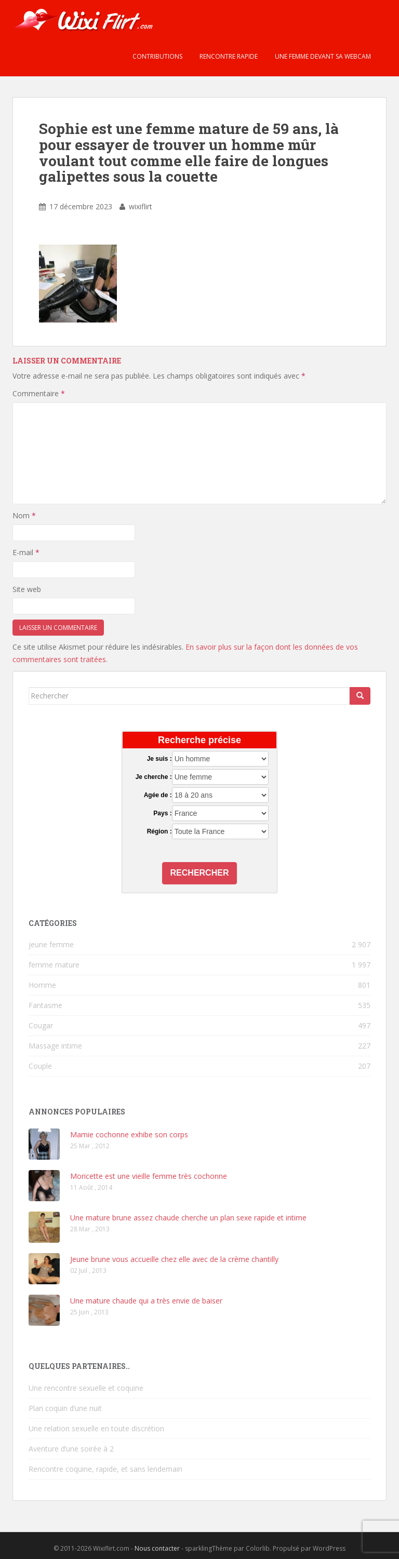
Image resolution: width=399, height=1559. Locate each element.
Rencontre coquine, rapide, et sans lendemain (105, 1469)
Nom (24, 515)
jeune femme (51, 944)
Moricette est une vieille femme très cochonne (148, 1176)
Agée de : (158, 795)
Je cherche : (154, 777)
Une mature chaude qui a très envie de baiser (146, 1301)
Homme (42, 985)
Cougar (41, 1025)
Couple (40, 1066)
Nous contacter (157, 1548)
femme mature (54, 965)
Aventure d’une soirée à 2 (71, 1449)
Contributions (156, 56)
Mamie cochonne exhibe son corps (129, 1134)
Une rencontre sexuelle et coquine (86, 1388)
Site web (26, 589)
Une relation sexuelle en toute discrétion (96, 1428)
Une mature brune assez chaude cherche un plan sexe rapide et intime (188, 1217)
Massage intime (55, 1046)
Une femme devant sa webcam (322, 56)
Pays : (162, 813)
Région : (159, 831)
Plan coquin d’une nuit (65, 1408)
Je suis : (159, 758)
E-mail (25, 552)
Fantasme (45, 1005)
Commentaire (38, 393)
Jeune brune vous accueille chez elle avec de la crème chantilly (174, 1259)
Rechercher (199, 872)
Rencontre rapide (228, 56)
